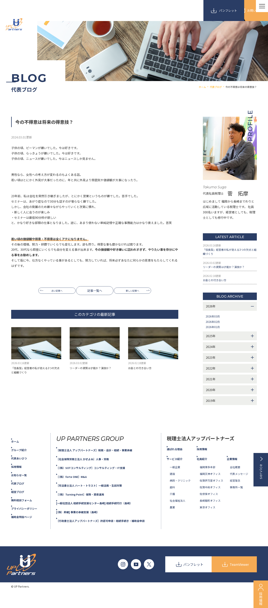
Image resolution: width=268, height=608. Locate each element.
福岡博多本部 (207, 475)
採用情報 (20, 475)
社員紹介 (206, 467)
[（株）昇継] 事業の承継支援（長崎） (84, 520)
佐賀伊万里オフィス (211, 489)
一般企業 (175, 475)
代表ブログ (21, 491)
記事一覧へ (94, 290)
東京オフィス (207, 515)
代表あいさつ (23, 466)
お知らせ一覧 (23, 483)
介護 (172, 502)
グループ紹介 (23, 458)
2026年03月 (214, 324)
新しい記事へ (136, 290)
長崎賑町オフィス (210, 509)
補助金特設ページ (26, 525)
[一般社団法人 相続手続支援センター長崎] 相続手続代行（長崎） (102, 511)
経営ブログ (21, 500)
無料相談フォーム (26, 508)
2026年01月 (214, 335)
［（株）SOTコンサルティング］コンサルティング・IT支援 (98, 476)
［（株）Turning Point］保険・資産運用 (86, 502)
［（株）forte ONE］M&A (76, 485)
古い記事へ (53, 290)
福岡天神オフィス (210, 482)
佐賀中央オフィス (210, 495)
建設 (172, 482)
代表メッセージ (239, 482)
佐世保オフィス (209, 502)
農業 (172, 515)
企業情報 (236, 467)
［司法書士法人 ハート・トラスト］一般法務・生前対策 (96, 493)
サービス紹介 (179, 467)
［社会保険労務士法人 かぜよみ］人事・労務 (89, 467)
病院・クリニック (180, 489)
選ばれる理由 (179, 457)
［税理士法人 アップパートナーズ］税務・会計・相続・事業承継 (102, 458)
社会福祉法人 (177, 509)
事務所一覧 (236, 495)
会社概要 (235, 475)
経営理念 (235, 489)
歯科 (172, 495)
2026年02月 (214, 330)
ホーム (18, 449)
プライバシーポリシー (29, 517)
